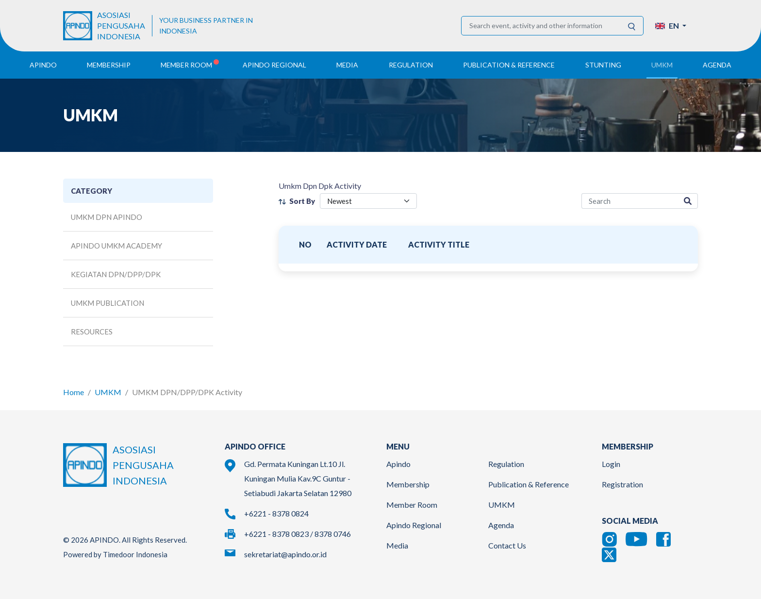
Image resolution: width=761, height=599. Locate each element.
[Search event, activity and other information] (541, 26)
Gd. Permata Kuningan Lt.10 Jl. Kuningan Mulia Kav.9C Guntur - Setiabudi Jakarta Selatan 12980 (297, 478)
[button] (670, 26)
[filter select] (368, 201)
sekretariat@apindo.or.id (285, 554)
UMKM (108, 392)
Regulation (506, 463)
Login (611, 463)
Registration (622, 484)
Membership (408, 484)
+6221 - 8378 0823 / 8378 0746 (297, 533)
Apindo (398, 463)
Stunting (603, 65)
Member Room (411, 504)
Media (397, 545)
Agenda (717, 65)
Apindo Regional (413, 525)
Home (73, 392)
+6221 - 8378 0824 (276, 513)
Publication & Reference (528, 484)
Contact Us (507, 545)
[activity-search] (629, 201)
